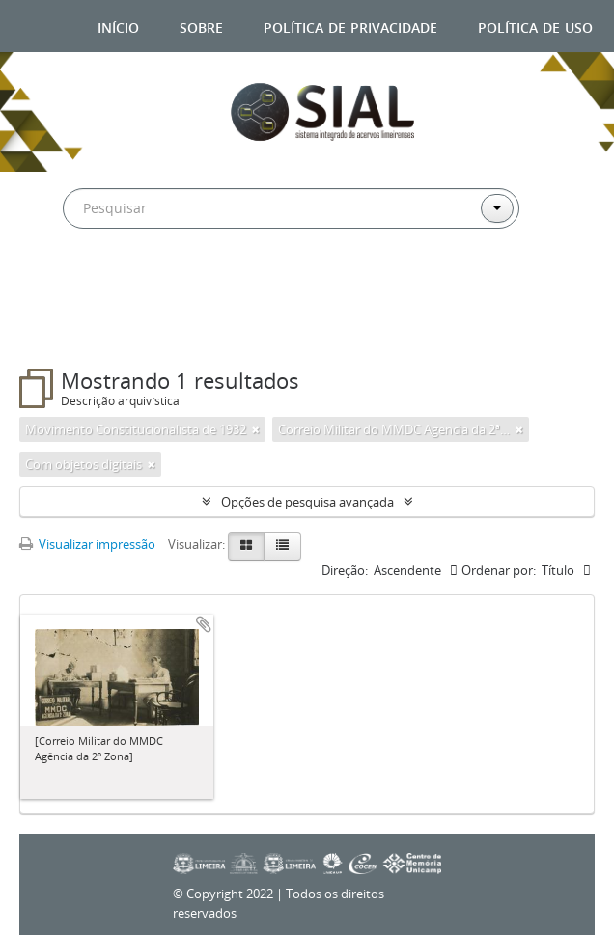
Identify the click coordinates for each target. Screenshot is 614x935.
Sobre (201, 26)
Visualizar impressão (87, 544)
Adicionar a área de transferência (203, 624)
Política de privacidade (350, 26)
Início (118, 26)
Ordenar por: (498, 570)
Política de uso (535, 26)
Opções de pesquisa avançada (307, 501)
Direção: (344, 570)
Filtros (66, 330)
